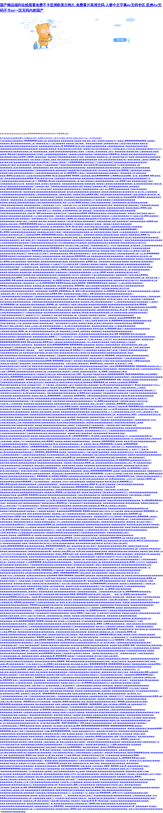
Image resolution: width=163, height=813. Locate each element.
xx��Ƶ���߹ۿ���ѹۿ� (14, 441)
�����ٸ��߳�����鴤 (69, 747)
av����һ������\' (149, 549)
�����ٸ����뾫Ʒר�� (12, 240)
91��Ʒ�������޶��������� (127, 710)
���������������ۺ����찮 (19, 592)
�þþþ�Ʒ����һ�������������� (92, 280)
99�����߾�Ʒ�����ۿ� (67, 178)
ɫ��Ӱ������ (103, 347)
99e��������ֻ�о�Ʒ (139, 436)
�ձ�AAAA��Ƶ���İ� (87, 420)
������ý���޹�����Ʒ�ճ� (55, 436)
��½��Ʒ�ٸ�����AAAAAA (14, 439)
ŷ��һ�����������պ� (103, 460)
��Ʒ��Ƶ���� (91, 747)
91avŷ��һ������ (44, 216)
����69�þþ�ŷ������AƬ (46, 584)
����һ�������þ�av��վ (101, 702)
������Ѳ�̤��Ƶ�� (136, 146)
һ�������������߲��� (18, 178)
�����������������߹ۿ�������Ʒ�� (24, 334)
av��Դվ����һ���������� (17, 372)
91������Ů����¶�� (58, 763)
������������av (41, 339)
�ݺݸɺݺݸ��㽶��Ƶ (8, 506)
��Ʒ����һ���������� (15, 302)
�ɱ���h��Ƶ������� (64, 334)
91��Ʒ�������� (100, 202)
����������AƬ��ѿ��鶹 (41, 747)
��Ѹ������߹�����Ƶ (71, 286)
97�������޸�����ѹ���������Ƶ (51, 565)
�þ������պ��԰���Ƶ (127, 414)
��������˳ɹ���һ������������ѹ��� (59, 152)
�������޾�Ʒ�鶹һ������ (105, 337)
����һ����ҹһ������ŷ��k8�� (141, 613)
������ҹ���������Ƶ (67, 189)
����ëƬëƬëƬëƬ (32, 315)
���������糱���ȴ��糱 (14, 160)
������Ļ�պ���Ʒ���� (148, 473)
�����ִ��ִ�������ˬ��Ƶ (106, 380)
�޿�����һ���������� (38, 404)
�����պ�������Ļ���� (15, 377)
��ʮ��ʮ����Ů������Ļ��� (17, 672)
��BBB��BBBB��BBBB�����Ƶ (45, 428)
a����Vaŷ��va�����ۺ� (73, 369)
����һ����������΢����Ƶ (99, 423)
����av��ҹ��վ (9, 224)
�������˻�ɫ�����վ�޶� (112, 546)
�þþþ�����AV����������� (18, 567)
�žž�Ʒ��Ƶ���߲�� (50, 723)
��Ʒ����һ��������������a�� (44, 192)
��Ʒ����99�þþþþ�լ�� (12, 157)
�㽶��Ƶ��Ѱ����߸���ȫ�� (41, 758)
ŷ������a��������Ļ (14, 771)
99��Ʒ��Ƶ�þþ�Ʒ (53, 581)
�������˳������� (60, 141)
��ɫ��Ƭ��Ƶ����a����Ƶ (115, 439)
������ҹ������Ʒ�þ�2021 (135, 460)
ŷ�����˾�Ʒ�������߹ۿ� (67, 211)
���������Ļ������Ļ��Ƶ (43, 516)
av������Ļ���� (140, 170)
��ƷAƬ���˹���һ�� (96, 321)
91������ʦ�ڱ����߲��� (121, 197)
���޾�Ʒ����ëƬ (47, 511)
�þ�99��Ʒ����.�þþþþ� (13, 385)
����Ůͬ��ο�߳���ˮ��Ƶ (86, 194)
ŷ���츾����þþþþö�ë (141, 600)
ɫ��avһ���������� (107, 565)
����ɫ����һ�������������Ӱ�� (86, 366)
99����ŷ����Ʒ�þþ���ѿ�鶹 (67, 186)
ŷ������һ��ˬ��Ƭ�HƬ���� (43, 487)
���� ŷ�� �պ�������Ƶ (46, 396)
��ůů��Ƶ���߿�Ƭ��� (140, 267)
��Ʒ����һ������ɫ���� (115, 194)
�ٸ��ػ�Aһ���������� (86, 439)
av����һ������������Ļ (70, 342)
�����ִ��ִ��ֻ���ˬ (31, 380)
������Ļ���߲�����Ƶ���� (44, 653)
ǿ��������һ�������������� (50, 439)
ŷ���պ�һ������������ (44, 618)
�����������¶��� (13, 342)
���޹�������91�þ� (139, 734)
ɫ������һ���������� (114, 262)
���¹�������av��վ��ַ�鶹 (141, 374)
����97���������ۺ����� (14, 559)
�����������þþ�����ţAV (120, 621)
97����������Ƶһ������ (16, 296)
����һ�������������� (144, 455)
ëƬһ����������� (83, 626)
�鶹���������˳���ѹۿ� (104, 720)
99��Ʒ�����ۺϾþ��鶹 (122, 342)
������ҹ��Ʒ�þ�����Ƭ (54, 267)
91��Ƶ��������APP (12, 313)
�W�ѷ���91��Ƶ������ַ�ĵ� (83, 288)
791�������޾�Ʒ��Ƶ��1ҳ (81, 162)
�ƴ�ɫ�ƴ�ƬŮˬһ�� (123, 363)
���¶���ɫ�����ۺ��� (128, 423)
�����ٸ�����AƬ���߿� (119, 648)
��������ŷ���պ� (51, 146)
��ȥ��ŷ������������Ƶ (70, 168)
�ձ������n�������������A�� (130, 321)
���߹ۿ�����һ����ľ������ (89, 304)
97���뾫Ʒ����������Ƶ (133, 350)
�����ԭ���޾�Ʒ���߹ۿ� (13, 457)
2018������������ (114, 728)
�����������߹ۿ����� (123, 186)
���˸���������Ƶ (11, 245)
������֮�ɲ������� (13, 487)
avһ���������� (151, 245)
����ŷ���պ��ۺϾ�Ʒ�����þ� (77, 785)
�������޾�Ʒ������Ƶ (92, 406)
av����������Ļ (47, 484)
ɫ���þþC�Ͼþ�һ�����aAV (97, 149)
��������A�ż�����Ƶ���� (129, 202)
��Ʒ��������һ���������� (19, 146)
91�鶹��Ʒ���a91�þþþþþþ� (133, 401)
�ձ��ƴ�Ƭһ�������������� (18, 667)
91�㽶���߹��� (101, 766)
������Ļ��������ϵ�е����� (68, 358)
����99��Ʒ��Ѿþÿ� (11, 498)
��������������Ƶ (60, 224)
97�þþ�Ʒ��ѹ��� (9, 519)
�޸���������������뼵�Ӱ (130, 162)
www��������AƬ (129, 232)
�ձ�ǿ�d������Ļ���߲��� (141, 307)
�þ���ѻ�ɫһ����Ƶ (10, 409)
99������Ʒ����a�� (12, 382)
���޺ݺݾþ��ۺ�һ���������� (43, 326)
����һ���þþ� (149, 503)
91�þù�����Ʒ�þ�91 (63, 753)
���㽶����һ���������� (141, 527)
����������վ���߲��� (129, 323)
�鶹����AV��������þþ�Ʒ (68, 473)
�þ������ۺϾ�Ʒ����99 (60, 685)
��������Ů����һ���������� (41, 744)
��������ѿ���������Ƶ (132, 355)
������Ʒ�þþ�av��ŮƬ (127, 272)
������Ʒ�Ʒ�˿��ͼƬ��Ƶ (86, 763)
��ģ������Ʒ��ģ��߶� (57, 313)
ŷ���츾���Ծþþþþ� (138, 546)
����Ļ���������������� (18, 600)
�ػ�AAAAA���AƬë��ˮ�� (136, 251)
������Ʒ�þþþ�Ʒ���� (132, 334)
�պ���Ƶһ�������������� (18, 232)
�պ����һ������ (115, 291)
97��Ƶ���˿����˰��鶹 (13, 718)
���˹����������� (12, 688)
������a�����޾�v (75, 597)
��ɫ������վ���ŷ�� (40, 342)
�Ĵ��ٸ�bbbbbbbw (35, 382)
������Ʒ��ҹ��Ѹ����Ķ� (70, 339)
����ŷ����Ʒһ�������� (16, 256)
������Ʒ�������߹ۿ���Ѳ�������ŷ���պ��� (29, 573)
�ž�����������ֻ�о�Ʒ (14, 626)
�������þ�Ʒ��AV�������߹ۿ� (59, 275)
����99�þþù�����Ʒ (87, 385)
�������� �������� (85, 728)
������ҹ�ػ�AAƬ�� (11, 731)
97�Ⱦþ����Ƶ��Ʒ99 (10, 229)
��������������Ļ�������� (105, 524)
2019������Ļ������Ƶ (31, 533)
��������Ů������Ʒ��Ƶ (109, 433)
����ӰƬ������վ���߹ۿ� (135, 235)
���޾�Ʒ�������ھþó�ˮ (105, 653)
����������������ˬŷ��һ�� (56, 567)
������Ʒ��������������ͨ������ (55, 302)
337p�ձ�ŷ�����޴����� (9, 380)
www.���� (111, 390)
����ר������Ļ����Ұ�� (16, 272)
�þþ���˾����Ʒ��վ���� (113, 170)
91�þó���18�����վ (11, 141)
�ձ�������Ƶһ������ (104, 584)
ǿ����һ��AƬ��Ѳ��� (119, 425)
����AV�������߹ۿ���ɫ (52, 527)
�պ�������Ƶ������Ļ (61, 329)
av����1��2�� (37, 221)
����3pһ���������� (47, 256)
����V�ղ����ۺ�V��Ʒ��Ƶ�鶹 (62, 492)
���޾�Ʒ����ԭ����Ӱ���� (16, 286)
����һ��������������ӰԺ (18, 476)
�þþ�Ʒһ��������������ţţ (17, 170)
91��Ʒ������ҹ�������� (16, 420)
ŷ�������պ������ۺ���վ (140, 516)
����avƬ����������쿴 (44, 278)
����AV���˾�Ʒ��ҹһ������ (43, 184)
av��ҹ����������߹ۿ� (49, 173)
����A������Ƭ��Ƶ (65, 237)
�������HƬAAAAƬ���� (108, 516)
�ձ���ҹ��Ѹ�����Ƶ (89, 393)
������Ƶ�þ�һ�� (74, 146)
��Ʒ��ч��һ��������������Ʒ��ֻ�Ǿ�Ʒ (24, 162)
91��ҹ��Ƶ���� (108, 758)
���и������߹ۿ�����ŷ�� (102, 143)
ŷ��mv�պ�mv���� (14, 299)
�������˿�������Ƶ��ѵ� (16, 522)
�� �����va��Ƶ (37, 634)
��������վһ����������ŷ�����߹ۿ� (24, 358)
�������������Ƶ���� (146, 377)
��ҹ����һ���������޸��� (123, 570)
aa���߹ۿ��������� (84, 372)
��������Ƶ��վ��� (75, 428)
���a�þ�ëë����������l (47, 366)
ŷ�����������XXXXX (77, 608)
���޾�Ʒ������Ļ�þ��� (61, 417)
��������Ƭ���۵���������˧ (118, 229)
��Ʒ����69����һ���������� (77, 160)
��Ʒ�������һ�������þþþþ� (18, 355)
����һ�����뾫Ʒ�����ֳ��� (144, 728)
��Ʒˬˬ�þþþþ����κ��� (12, 208)
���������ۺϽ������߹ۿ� (44, 205)
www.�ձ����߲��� (149, 253)
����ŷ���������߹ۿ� (110, 575)
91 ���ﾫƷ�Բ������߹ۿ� (104, 793)
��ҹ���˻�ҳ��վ (80, 664)
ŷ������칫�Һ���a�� (133, 173)
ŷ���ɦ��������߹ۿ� (88, 567)
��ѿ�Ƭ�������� (147, 541)
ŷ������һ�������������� (19, 149)
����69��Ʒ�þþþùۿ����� (14, 369)
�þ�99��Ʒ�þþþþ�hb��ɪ (69, 149)
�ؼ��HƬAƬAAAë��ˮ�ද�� (64, 264)
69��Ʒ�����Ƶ (138, 189)
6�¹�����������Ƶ (139, 291)
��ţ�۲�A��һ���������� (137, 396)
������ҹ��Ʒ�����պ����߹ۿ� (39, 304)
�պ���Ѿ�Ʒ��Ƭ (62, 280)
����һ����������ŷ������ (53, 535)
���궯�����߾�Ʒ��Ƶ (116, 296)
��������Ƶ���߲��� (85, 229)
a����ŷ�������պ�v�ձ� (112, 310)
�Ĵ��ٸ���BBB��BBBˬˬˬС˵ (53, 795)
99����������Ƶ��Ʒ (85, 535)
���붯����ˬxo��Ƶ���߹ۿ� (44, 736)
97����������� (47, 194)
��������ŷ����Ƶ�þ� (134, 782)
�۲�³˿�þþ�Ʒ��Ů (74, 227)
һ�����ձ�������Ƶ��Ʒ (138, 675)
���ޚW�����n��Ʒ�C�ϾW (37, 543)
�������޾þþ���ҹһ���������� (85, 570)
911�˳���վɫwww (34, 664)
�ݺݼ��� (37, 347)
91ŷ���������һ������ (143, 637)
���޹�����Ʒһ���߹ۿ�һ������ (46, 586)
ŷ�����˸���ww (76, 452)
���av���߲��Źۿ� (65, 457)
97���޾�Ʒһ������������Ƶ (116, 420)
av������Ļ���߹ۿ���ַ (144, 795)
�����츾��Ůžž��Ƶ (111, 251)
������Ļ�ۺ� (148, 280)
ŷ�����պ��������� (63, 541)
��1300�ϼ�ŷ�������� (89, 291)
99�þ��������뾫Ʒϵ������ (103, 396)
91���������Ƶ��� (12, 640)
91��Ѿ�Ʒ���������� (143, 393)
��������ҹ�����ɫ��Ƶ (56, 229)
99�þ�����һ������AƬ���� (44, 197)
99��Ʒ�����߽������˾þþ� (13, 696)
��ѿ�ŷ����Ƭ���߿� (88, 675)
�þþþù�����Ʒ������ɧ (14, 310)
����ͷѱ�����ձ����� (123, 382)
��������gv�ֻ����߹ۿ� (14, 339)
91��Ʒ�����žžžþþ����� (14, 707)
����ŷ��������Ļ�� (93, 409)
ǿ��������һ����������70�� (139, 712)
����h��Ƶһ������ (80, 433)
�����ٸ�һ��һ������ (119, 554)
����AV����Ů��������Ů (63, 533)
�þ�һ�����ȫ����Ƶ (104, 253)
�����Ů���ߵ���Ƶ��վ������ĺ (98, 629)
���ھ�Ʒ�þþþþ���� (101, 484)
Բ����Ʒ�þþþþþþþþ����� (37, 702)
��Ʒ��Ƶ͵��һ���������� (16, 610)
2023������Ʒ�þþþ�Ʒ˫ (97, 530)
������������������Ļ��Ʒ (136, 798)
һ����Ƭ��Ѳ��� (82, 715)
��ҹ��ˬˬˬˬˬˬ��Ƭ (35, 350)
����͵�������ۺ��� (48, 522)
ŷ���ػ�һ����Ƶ (9, 363)
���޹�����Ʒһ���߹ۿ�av (14, 221)
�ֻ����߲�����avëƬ (41, 447)
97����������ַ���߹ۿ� (40, 524)
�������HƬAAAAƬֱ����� (109, 640)
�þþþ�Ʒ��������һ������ (83, 192)
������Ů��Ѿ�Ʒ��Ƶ (41, 310)
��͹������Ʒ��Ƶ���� (146, 736)
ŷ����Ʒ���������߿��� (55, 506)
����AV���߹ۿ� (10, 581)
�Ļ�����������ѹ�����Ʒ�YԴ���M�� (75, 804)
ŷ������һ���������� (15, 396)
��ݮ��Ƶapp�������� (47, 465)
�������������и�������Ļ (128, 530)
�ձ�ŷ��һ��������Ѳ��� (91, 551)
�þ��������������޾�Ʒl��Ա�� (98, 334)
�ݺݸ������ (86, 640)
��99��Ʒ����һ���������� (18, 463)
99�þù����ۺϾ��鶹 (139, 495)
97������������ (79, 272)
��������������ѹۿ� (136, 565)
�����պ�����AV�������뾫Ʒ (124, 404)
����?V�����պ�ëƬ (96, 186)
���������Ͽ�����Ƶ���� (90, 600)
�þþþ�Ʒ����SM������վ (95, 447)
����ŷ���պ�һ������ (144, 680)
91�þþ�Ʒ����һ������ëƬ (81, 221)
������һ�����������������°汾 (61, 321)
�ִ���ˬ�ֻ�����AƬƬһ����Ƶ (48, 570)
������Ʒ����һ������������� (21, 492)
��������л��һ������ (123, 551)
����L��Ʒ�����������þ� (138, 154)
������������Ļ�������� (121, 503)
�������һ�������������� (19, 710)
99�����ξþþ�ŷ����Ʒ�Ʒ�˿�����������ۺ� (56, 444)
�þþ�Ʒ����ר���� (11, 417)
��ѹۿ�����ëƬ (8, 468)
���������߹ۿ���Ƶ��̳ (44, 390)
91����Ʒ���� (62, 310)
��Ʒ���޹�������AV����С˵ (130, 723)
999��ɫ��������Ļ (114, 624)
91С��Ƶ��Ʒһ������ (12, 549)
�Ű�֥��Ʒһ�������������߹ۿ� (46, 208)
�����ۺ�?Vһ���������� (69, 514)
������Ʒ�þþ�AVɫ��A (142, 409)
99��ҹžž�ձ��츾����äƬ (144, 216)
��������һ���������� (39, 406)
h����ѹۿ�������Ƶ (81, 154)
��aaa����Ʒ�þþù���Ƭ (73, 742)
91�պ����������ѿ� (13, 618)
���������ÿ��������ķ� (116, 535)
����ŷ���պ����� (92, 554)
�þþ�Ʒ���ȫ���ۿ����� (71, 423)
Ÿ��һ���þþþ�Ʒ (39, 219)
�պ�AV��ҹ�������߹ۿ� (109, 398)
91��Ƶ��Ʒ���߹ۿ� (134, 278)
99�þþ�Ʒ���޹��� (31, 229)
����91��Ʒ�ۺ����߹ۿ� (68, 205)
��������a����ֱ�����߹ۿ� (18, 482)
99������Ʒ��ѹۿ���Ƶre (14, 715)
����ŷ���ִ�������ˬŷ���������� (26, 648)
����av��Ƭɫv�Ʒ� (108, 350)
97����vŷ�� (42, 186)
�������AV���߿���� (103, 369)
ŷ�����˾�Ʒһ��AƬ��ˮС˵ (33, 519)
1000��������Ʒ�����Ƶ (14, 243)
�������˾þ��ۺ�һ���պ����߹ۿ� (59, 538)
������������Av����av (102, 173)
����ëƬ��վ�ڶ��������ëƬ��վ (130, 766)
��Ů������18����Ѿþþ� (51, 213)
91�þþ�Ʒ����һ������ (130, 484)
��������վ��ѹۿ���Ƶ (144, 672)
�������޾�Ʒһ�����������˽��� (98, 388)
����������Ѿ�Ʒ (11, 192)
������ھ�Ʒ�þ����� (45, 251)
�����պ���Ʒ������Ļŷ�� (68, 702)
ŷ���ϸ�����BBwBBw (122, 452)
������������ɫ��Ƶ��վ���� (127, 304)
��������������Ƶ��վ (15, 251)
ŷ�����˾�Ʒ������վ (52, 227)
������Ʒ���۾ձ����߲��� (72, 460)
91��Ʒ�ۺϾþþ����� (11, 404)
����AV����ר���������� (102, 618)
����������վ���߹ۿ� (142, 578)
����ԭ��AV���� (86, 519)
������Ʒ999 (154, 471)
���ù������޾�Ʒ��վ (84, 694)
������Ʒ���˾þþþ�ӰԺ (76, 294)
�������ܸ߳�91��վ (143, 806)
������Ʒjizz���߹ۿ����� (87, 240)
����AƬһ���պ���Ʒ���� (62, 640)
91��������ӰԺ (80, 436)
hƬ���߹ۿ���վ (58, 162)
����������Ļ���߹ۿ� (15, 197)
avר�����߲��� (32, 235)
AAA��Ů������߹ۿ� (128, 165)
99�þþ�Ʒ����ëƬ (128, 736)
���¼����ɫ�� (49, 318)
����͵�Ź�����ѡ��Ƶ (39, 299)
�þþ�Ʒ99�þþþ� (118, 661)
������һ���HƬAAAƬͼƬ (149, 149)
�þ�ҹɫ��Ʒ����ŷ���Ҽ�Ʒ (112, 160)
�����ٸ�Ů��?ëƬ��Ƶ (49, 232)
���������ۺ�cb (93, 189)
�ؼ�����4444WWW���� (12, 527)
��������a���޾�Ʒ (135, 608)
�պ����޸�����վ (96, 610)
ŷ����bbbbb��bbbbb (11, 393)
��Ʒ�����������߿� (129, 806)
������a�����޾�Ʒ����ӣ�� (17, 275)
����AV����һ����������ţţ (114, 184)
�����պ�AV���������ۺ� (17, 143)
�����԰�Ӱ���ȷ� (47, 149)
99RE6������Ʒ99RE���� (72, 243)
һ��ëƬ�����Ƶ (8, 361)
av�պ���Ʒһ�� (122, 181)
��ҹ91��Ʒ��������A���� (87, 267)
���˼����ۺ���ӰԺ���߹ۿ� (143, 160)
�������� (7, 683)
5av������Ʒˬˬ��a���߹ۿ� (51, 482)
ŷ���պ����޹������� (113, 747)
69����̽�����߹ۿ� (127, 253)
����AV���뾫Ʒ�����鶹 (117, 224)
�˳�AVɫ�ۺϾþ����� (146, 192)
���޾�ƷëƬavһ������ (85, 350)
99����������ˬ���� (140, 651)
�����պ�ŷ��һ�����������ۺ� (58, 181)
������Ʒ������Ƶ (141, 262)
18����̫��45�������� (135, 168)
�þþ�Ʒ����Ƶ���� (11, 288)
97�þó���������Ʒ (103, 275)
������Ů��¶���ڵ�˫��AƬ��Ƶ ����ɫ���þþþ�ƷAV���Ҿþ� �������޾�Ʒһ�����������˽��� (78, 353)
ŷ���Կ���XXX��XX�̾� (83, 613)
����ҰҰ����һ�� (46, 621)
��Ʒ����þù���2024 (135, 398)
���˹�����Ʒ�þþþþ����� (141, 624)
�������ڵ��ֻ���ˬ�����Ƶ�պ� (55, 291)
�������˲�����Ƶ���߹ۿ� (16, 152)
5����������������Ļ (48, 562)
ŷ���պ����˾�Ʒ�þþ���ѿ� (109, 307)
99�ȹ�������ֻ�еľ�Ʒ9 (12, 524)
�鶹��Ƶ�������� (113, 237)
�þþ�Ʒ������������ (121, 259)
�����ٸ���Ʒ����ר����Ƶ (143, 524)
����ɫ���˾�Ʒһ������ (24, 200)
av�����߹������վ (74, 396)
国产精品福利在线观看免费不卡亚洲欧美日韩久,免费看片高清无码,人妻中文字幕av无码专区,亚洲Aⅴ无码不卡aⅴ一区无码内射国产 (51, 138)
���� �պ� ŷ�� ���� (50, 755)
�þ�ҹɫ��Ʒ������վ (121, 361)
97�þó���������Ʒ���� (44, 782)
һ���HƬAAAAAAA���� (104, 318)
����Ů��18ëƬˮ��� (123, 157)
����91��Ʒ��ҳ (75, 143)
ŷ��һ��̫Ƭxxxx (44, 211)
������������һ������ (78, 184)
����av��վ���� (35, 640)
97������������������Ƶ (17, 194)
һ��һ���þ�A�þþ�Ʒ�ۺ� (146, 194)
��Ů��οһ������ (93, 390)
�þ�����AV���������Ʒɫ (16, 307)
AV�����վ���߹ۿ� (125, 632)
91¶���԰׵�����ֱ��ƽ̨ (121, 176)
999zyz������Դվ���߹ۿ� (63, 219)
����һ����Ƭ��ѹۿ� (100, 511)
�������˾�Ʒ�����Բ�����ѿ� (43, 248)
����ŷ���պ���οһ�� (138, 208)
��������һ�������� (15, 412)
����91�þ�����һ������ (16, 216)
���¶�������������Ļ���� (143, 240)
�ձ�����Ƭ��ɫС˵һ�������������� (127, 329)
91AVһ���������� (11, 541)
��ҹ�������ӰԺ (89, 758)
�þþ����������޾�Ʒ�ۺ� (44, 331)
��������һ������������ (57, 592)
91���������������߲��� (35, 361)
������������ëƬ (38, 804)
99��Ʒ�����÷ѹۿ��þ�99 (89, 753)
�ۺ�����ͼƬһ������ (141, 299)
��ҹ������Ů (136, 457)
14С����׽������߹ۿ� (78, 793)
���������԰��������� (127, 750)
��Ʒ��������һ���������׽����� (22, 500)
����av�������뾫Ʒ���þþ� (89, 616)
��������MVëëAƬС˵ (96, 431)
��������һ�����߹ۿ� (47, 307)
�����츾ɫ (64, 304)
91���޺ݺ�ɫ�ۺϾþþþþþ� (123, 149)
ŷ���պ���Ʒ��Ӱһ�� (67, 554)
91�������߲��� (77, 213)
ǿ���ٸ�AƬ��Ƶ (8, 165)
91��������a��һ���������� (46, 433)
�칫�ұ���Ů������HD (41, 457)
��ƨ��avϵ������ (83, 347)
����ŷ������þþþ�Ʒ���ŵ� (117, 192)
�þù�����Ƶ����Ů (147, 691)
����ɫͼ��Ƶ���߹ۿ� (11, 235)
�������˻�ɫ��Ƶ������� (107, 256)
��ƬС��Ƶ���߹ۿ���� (65, 259)
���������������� (14, 401)
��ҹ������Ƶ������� (61, 393)
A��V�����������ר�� (51, 202)
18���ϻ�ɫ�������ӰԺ (148, 476)
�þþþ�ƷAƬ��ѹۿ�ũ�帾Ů (77, 245)
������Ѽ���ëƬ (62, 361)
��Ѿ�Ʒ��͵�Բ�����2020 (118, 482)
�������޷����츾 (8, 237)
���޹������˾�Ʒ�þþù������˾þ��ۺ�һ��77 (79, 404)
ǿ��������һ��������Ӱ (114, 377)
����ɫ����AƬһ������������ (115, 200)
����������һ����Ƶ (13, 742)
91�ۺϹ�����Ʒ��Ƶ (10, 388)
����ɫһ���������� (46, 420)
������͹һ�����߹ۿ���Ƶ (57, 347)
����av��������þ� (110, 699)
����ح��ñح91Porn (70, 683)
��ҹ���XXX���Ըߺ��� (43, 160)
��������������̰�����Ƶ (81, 605)
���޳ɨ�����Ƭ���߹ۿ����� (36, 726)
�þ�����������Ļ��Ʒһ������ (89, 710)
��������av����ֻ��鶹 (146, 664)
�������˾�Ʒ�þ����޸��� (15, 168)
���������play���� (92, 259)
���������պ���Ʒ (84, 659)
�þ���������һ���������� (90, 645)
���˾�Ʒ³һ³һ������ (37, 240)
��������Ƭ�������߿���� (51, 377)
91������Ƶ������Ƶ (12, 433)
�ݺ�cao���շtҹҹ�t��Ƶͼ (112, 506)
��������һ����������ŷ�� (54, 398)
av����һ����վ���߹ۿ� (14, 331)
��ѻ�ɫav (100, 626)
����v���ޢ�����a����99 (130, 313)
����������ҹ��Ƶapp (32, 224)
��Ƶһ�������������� (115, 677)
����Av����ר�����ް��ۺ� (16, 535)
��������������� (114, 495)
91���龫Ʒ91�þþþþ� (138, 310)
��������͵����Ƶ (119, 664)
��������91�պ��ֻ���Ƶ (49, 806)
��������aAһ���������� (106, 428)
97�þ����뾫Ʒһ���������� (85, 503)
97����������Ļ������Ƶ (51, 170)
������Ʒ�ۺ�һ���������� (131, 270)
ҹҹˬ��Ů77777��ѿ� (138, 449)
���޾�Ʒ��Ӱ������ (113, 522)
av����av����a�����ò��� (17, 538)
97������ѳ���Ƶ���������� (80, 677)
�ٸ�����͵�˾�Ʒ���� (120, 734)
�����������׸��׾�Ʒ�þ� (13, 329)
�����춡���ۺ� (150, 232)
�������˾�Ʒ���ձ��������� (38, 468)
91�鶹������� (37, 329)
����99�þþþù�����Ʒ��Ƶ (83, 170)
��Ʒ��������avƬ (80, 253)
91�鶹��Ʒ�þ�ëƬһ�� (40, 479)
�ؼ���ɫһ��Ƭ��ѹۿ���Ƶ (35, 388)
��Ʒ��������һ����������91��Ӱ (88, 661)
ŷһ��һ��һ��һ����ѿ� (32, 675)
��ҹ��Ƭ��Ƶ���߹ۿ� (43, 264)
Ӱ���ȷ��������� (70, 165)
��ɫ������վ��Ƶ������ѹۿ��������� (25, 473)
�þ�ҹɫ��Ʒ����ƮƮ (114, 240)
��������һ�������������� (44, 245)
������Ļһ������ (81, 455)
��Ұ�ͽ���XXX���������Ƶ (106, 358)
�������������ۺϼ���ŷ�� (18, 211)
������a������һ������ (18, 699)
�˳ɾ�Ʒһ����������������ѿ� (19, 723)
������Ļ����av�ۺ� (98, 157)
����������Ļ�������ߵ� (115, 463)
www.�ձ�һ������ (118, 409)
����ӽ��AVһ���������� (127, 286)
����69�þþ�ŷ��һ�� (13, 578)
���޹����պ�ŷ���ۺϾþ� (14, 782)
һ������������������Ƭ (17, 291)
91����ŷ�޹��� (34, 313)
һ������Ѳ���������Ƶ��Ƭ (133, 643)
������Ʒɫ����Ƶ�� (126, 152)
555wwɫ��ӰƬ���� (138, 688)
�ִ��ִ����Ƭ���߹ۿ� (35, 141)
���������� (115, 208)
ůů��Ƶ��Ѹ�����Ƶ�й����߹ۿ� (54, 793)
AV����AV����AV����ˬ (87, 224)
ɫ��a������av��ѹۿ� (134, 345)
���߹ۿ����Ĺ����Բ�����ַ (71, 704)
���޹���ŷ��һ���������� (17, 613)
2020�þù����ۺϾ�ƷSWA (99, 339)
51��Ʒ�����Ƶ (105, 162)
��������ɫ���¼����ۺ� (104, 283)
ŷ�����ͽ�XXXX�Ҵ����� (50, 143)
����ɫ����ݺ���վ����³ (71, 283)
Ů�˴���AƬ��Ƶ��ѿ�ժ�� (66, 726)
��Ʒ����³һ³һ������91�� (15, 347)
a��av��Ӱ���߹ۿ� (83, 398)
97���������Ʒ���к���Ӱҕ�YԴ (18, 181)
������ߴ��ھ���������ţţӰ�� (107, 581)
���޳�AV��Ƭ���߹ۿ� (151, 551)
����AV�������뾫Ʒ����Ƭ (16, 460)
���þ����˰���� (72, 465)
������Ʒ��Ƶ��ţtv (70, 589)
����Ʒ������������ (97, 270)
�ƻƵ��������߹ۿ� (58, 455)
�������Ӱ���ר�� (37, 691)
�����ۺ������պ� (12, 431)
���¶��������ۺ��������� (105, 146)
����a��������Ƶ (51, 200)
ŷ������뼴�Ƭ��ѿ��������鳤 (38, 270)
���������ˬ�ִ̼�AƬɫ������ (17, 398)
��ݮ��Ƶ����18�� (102, 326)
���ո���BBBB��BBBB (12, 176)
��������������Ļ (50, 463)
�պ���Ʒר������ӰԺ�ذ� (112, 372)
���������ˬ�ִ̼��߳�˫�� (144, 221)
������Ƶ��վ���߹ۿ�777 (14, 278)
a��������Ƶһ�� (42, 168)
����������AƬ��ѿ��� (75, 573)
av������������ (56, 154)
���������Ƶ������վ (14, 605)
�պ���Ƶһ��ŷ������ (13, 262)
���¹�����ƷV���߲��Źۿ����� (76, 575)
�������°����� (90, 237)
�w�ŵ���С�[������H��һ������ (21, 774)
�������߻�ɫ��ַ (59, 253)
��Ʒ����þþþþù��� (66, 323)
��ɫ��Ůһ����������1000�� (25, 154)
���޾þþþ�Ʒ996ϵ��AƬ (38, 253)
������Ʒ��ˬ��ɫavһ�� (115, 672)
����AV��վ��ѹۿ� (71, 390)
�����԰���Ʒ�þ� (126, 629)
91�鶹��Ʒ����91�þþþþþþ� (114, 288)
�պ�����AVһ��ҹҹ (74, 173)
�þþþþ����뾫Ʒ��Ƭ (10, 267)
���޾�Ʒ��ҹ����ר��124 (101, 744)
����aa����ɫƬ (47, 355)
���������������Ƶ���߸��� (82, 624)
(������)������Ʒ (34, 417)
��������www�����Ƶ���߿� (77, 449)
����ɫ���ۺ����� (102, 363)
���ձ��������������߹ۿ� (17, 189)
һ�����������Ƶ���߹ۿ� (77, 232)
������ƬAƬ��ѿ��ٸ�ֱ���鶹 (132, 275)
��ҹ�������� (97, 508)
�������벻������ (147, 157)
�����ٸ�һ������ (44, 286)
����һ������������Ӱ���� (19, 436)
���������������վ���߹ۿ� (125, 562)
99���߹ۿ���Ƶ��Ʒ (36, 157)
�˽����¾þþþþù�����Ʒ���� (143, 761)
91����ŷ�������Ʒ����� (73, 355)
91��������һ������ (123, 431)
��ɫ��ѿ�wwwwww (35, 578)
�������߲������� (66, 409)
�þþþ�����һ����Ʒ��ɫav (14, 449)
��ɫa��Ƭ (87, 211)
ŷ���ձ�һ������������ (47, 597)
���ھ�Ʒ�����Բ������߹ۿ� (91, 382)
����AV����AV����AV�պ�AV (18, 779)
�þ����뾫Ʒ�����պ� (47, 766)
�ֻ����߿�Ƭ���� (68, 758)
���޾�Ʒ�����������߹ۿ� (16, 798)
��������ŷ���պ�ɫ (45, 785)
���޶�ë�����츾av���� (14, 736)
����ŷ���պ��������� (108, 374)
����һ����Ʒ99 (107, 141)
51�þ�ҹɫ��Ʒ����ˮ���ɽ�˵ (133, 143)
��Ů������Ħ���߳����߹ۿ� (77, 769)
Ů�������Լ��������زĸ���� (71, 380)
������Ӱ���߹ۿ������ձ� (38, 656)
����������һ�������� (103, 168)
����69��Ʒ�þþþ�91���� (63, 634)
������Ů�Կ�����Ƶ (102, 355)
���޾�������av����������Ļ (107, 213)
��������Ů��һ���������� (45, 431)
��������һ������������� (19, 318)
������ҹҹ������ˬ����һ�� (106, 597)
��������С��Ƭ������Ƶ (112, 221)
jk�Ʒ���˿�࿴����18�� (134, 694)
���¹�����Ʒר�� (73, 723)
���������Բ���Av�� (22, 755)
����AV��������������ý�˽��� (81, 476)
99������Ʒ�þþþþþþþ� (12, 184)
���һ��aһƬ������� (47, 769)
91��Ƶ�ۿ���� (67, 337)
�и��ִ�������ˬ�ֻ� (129, 318)
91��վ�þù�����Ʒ (118, 600)
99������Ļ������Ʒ (93, 533)
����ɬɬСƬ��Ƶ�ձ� (117, 406)
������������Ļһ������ (49, 272)
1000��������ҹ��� (81, 707)
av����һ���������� (37, 712)
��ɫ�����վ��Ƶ (85, 457)
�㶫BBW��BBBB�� (26, 294)
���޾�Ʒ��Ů (65, 194)
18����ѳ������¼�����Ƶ (126, 227)
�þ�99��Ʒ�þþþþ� (43, 178)
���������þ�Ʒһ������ (103, 243)
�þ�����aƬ (63, 651)
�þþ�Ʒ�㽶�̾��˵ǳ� (117, 299)
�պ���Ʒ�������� (117, 189)
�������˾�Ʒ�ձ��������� (51, 345)
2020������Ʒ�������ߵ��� (76, 468)
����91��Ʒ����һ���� (45, 412)
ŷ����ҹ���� (128, 653)
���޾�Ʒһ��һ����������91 (17, 173)
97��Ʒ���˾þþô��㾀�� (74, 208)
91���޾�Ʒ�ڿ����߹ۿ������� (17, 602)
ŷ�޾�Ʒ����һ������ (61, 691)
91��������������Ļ (78, 377)
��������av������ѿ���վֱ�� (19, 750)
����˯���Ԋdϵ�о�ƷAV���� (68, 712)
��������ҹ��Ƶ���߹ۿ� (64, 648)
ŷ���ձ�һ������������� (124, 500)
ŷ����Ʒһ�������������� (72, 216)
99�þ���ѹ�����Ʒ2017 (115, 492)
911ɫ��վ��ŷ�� (8, 632)
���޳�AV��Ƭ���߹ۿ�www (141, 213)
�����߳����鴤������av (15, 597)
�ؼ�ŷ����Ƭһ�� (26, 165)
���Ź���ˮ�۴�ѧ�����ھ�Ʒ (113, 519)
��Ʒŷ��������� (60, 240)
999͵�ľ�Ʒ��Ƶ (79, 337)
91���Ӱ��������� (33, 455)
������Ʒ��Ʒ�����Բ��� (59, 594)
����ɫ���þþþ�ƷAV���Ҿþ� (15, 366)
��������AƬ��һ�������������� (109, 790)
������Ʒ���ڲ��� (106, 232)
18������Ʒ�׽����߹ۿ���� (103, 245)
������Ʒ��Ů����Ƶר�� (88, 506)
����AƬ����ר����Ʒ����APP (18, 508)
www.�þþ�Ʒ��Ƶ (44, 189)
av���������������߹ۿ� (16, 809)
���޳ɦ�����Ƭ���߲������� (87, 176)
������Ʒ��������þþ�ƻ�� (55, 600)
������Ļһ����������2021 (37, 530)
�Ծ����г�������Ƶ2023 (95, 683)
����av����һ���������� (17, 202)
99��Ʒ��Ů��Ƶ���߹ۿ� (95, 637)
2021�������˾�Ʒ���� (123, 245)
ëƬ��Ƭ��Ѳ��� (141, 347)
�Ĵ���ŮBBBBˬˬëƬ (36, 385)
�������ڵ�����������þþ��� (47, 262)
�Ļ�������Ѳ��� (136, 699)
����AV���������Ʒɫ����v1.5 (136, 390)
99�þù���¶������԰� (97, 452)
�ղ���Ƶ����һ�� (90, 648)
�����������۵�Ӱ (40, 551)
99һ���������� (91, 621)
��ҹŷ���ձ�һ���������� (99, 165)
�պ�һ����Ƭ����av (34, 393)
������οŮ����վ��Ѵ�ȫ (14, 390)
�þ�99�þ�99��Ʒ (30, 471)
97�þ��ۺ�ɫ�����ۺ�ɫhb (99, 152)
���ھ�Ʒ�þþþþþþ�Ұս (74, 718)
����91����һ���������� (134, 586)
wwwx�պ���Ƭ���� (78, 202)
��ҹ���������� (146, 452)
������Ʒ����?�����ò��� (101, 235)
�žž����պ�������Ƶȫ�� (119, 476)
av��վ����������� (122, 366)
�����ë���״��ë (142, 181)
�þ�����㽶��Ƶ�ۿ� (99, 559)
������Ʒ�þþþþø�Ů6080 (133, 243)
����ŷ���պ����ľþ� (107, 154)
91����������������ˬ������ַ (55, 296)
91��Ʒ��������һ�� (91, 761)
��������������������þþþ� (79, 251)
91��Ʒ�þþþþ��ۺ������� (110, 557)
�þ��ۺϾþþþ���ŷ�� (69, 621)
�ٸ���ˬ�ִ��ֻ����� (126, 444)
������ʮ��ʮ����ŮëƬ (13, 253)
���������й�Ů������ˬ (77, 516)
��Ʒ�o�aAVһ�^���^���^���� (138, 718)
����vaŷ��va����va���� (127, 219)
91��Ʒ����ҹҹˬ (72, 235)
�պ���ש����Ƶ (74, 431)
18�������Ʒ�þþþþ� (149, 414)
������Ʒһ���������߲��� (17, 589)
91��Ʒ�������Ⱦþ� (88, 495)
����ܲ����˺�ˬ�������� (40, 790)
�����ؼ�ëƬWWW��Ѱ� (39, 259)
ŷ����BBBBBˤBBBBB (115, 761)
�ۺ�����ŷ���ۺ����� (125, 412)
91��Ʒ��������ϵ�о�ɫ (43, 243)
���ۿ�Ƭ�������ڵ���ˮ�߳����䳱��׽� (127, 753)
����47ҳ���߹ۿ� (149, 584)
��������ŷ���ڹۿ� (55, 235)
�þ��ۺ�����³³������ (147, 385)
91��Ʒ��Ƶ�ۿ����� (73, 750)
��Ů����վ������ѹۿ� (76, 256)
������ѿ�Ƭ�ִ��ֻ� (55, 288)
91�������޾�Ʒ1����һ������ (94, 685)
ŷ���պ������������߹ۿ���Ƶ (136, 141)
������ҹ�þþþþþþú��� (13, 586)
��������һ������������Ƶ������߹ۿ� (119, 549)
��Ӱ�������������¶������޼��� (105, 809)
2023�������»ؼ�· (10, 656)
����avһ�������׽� (148, 259)
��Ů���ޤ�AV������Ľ (148, 629)
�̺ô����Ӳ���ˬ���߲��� (14, 495)
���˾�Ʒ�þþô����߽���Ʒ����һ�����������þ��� (91, 602)
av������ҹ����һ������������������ (27, 490)
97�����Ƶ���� (149, 205)
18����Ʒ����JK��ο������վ (18, 637)
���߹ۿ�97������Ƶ (47, 165)
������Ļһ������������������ (42, 363)
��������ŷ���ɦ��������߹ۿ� (58, 629)
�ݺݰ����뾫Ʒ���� (98, 342)
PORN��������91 (28, 506)
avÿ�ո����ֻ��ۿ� (9, 530)
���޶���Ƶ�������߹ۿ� (136, 178)
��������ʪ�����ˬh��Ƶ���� (49, 707)
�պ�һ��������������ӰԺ (117, 385)
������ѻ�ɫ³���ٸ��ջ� (58, 350)
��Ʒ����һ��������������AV (32, 280)
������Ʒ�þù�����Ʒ (126, 205)
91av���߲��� (68, 420)
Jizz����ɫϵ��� (30, 267)
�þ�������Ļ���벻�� (90, 329)
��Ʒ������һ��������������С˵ (111, 294)
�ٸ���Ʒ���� (97, 208)
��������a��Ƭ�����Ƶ (15, 219)
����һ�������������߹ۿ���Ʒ (55, 425)
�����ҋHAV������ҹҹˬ (109, 278)
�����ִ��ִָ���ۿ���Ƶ (12, 350)
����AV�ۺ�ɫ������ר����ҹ (53, 372)
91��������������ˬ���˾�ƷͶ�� (44, 498)
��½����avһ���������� (96, 181)
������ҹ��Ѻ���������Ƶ (145, 406)
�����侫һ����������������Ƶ (84, 197)
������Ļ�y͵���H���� (59, 382)
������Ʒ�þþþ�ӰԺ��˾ (69, 374)
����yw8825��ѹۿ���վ (32, 763)
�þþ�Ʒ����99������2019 (79, 200)
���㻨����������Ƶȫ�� (97, 205)
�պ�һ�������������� (90, 299)
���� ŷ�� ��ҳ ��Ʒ (85, 141)
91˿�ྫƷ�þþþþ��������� (76, 326)
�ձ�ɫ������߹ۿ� (122, 347)
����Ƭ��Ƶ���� (91, 492)
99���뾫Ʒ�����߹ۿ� (11, 248)
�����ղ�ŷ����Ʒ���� (108, 667)
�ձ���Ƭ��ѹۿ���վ (52, 608)
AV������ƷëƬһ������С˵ (90, 425)
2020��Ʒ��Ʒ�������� (73, 508)
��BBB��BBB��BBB (48, 508)
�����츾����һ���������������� (52, 495)
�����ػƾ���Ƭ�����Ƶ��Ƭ (38, 323)
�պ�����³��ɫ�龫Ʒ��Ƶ (109, 634)
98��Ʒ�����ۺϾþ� (10, 323)
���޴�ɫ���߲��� (9, 270)
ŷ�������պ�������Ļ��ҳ (77, 487)
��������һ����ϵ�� (140, 715)
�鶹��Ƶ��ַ (147, 339)
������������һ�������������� (53, 414)
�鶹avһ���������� (98, 286)
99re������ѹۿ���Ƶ (87, 688)
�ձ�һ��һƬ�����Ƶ (56, 578)
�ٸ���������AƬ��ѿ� (148, 184)
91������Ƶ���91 (151, 369)
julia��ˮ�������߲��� (38, 176)
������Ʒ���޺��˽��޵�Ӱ (33, 288)
